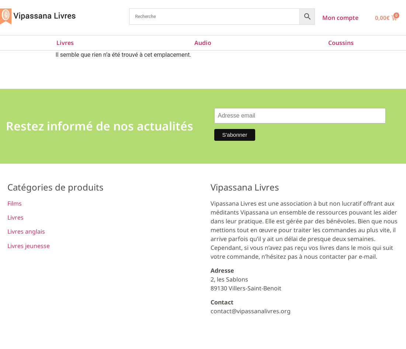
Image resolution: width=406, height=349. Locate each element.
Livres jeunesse (28, 246)
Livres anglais (26, 231)
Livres (65, 43)
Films (14, 203)
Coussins (341, 43)
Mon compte (340, 18)
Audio (202, 43)
